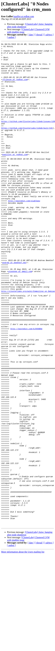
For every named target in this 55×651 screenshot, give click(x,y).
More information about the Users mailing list (22, 648)
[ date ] (31, 34)
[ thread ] (39, 34)
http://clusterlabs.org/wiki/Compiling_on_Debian (28, 341)
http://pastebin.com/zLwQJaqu (24, 232)
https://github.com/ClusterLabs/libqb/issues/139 (28, 137)
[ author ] (11, 37)
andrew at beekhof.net (14, 306)
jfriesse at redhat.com (15, 87)
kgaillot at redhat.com (23, 16)
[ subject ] (49, 34)
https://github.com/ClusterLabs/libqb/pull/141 (27, 145)
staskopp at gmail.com (20, 317)
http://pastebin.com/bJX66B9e (26, 386)
